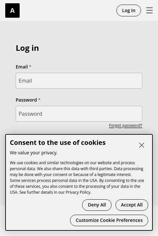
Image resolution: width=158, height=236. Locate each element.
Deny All (97, 205)
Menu (147, 10)
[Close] (141, 145)
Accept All (132, 205)
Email (22, 67)
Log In (128, 10)
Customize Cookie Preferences (109, 220)
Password (26, 100)
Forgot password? (125, 125)
